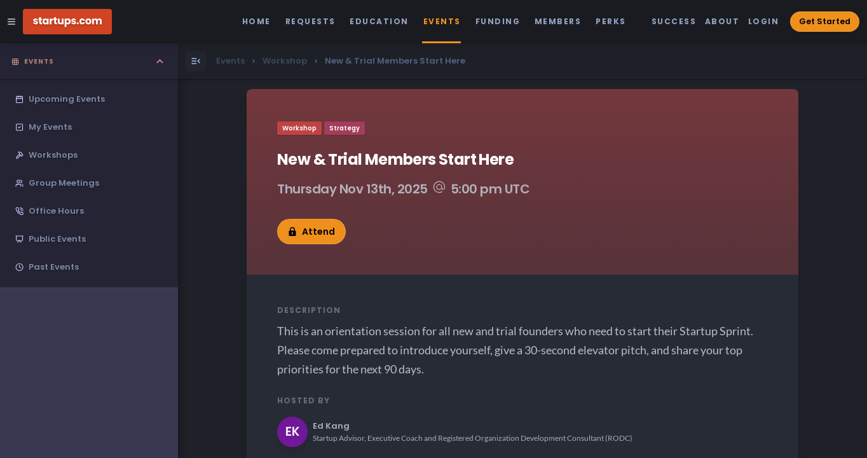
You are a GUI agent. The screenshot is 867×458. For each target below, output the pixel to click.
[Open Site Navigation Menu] (11, 21)
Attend (311, 231)
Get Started (824, 21)
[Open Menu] (196, 61)
